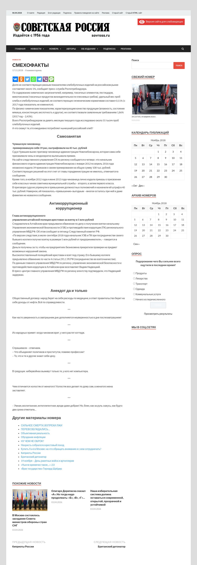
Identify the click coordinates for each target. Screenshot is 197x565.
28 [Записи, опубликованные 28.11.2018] (150, 176)
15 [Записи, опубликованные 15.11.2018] (158, 164)
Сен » (136, 243)
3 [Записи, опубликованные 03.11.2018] (173, 151)
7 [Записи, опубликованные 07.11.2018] (150, 157)
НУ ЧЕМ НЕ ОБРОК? (32, 441)
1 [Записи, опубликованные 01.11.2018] (158, 151)
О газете (30, 13)
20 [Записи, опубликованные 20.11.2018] (143, 170)
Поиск (135, 60)
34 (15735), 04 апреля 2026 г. (144, 116)
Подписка (67, 13)
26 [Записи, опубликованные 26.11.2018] (135, 176)
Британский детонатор (33, 456)
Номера (53, 49)
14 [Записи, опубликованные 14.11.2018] (150, 164)
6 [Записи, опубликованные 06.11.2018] (143, 157)
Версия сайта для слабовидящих (161, 21)
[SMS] (51, 79)
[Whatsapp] (33, 79)
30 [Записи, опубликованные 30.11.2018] (165, 176)
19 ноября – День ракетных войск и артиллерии (47, 460)
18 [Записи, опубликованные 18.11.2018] (180, 164)
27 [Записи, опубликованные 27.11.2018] (143, 176)
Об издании (88, 49)
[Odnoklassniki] (21, 79)
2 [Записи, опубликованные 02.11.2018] (165, 151)
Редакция (41, 13)
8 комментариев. (33, 70)
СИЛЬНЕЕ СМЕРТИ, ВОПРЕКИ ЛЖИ (41, 425)
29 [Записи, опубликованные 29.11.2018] (158, 176)
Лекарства (141, 278)
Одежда (140, 288)
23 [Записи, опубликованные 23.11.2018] (165, 170)
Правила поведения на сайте (86, 13)
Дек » (141, 185)
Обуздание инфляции (33, 437)
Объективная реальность (35, 433)
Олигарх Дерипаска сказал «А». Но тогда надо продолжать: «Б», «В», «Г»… (68, 494)
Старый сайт (117, 13)
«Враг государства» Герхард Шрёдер (41, 468)
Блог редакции (54, 13)
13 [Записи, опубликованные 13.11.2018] (143, 164)
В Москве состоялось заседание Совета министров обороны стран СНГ (29, 520)
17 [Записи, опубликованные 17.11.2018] (173, 164)
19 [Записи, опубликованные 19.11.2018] (135, 170)
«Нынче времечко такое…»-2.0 (38, 464)
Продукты (141, 273)
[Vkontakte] (15, 79)
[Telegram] (39, 79)
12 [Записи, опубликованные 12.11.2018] (135, 164)
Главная (20, 49)
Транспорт (141, 283)
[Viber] (45, 79)
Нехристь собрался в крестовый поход (42, 445)
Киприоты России (31, 452)
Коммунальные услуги (148, 294)
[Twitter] (27, 79)
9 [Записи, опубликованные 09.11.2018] (165, 157)
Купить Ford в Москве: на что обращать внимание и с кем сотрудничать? (61, 448)
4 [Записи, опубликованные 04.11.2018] (180, 151)
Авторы (71, 49)
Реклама (105, 13)
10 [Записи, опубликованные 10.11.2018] (173, 157)
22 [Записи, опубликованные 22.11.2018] (158, 170)
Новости (36, 49)
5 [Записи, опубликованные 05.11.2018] (135, 157)
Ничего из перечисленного (150, 299)
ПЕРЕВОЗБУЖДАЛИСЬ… (35, 429)
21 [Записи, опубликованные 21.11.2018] (150, 170)
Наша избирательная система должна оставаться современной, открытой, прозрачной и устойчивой (107, 497)
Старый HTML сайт (134, 13)
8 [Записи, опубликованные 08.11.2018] (158, 157)
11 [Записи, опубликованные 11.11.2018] (180, 157)
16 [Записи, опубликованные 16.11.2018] (165, 164)
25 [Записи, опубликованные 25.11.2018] (180, 170)
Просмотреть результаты (158, 313)
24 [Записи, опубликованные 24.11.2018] (173, 170)
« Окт (134, 185)
